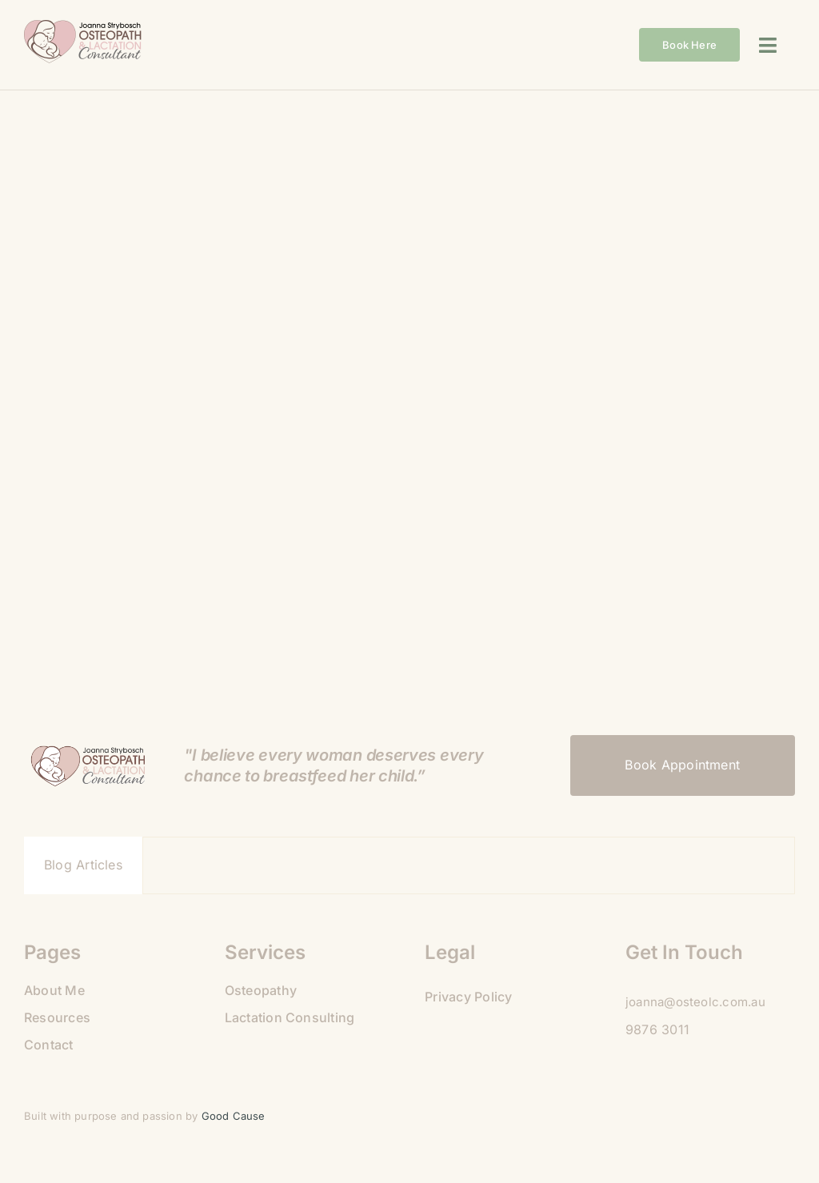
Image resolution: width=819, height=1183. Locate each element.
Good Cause (235, 1115)
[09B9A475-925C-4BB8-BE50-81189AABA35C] (84, 26)
